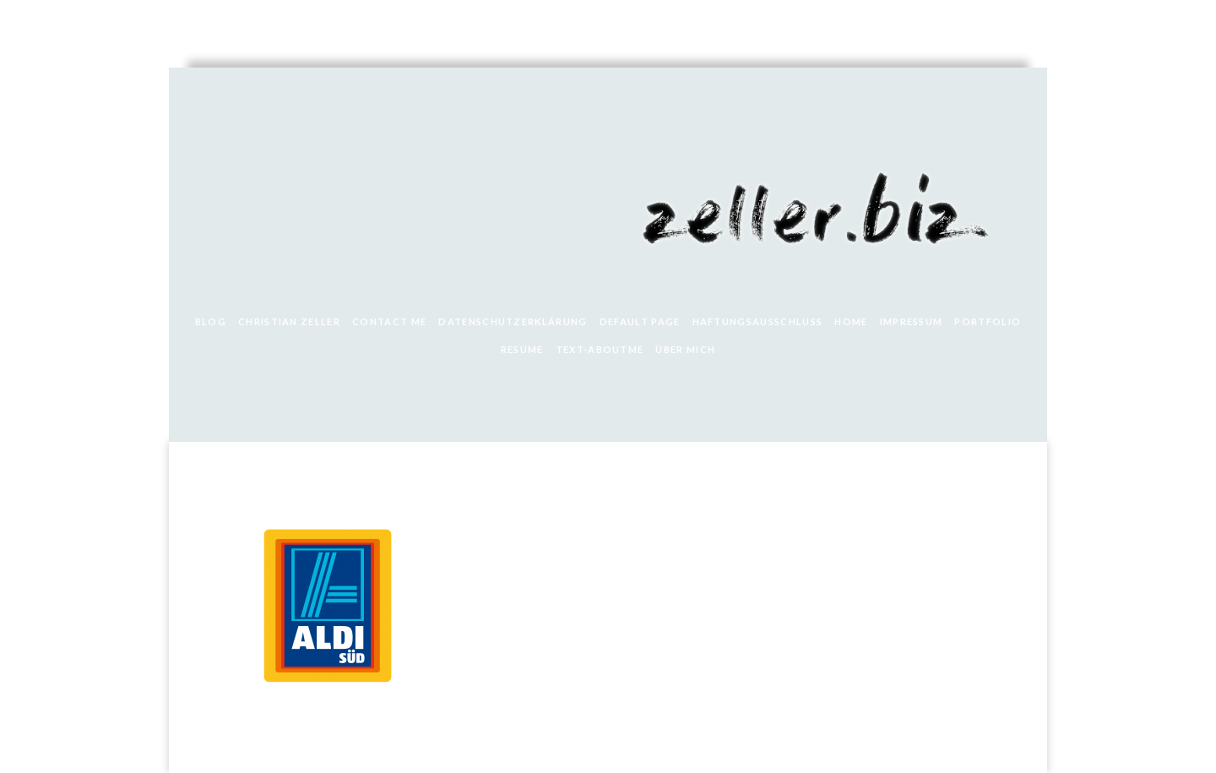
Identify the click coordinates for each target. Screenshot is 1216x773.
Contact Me (389, 321)
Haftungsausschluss (757, 321)
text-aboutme (600, 349)
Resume (522, 349)
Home (850, 321)
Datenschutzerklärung (512, 321)
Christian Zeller (289, 321)
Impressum (911, 321)
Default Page (640, 321)
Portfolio (987, 321)
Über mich (685, 349)
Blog (210, 321)
